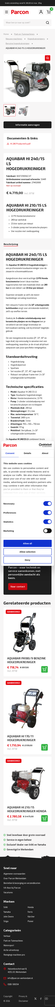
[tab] (11, 244)
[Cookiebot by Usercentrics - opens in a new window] (39, 445)
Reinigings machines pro (14, 955)
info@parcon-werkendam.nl (20, 978)
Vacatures (8, 892)
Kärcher (31, 916)
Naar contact (18, 586)
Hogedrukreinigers (36, 38)
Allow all (27, 543)
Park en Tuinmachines (24, 34)
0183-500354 (13, 984)
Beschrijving (11, 244)
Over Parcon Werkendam (15, 878)
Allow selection (27, 551)
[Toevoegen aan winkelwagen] (44, 669)
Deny (27, 560)
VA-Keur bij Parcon (12, 888)
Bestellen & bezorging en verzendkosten (22, 883)
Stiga (6, 921)
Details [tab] (27, 453)
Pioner (30, 921)
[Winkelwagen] (48, 12)
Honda (31, 907)
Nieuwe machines (14, 38)
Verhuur (7, 936)
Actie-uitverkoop (11, 950)
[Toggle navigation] (6, 12)
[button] (47, 58)
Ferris (30, 912)
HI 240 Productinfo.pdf (20, 144)
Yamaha (7, 912)
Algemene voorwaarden (14, 874)
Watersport (9, 945)
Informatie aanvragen (28, 124)
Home (6, 34)
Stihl (6, 907)
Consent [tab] (9, 453)
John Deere (9, 916)
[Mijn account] (41, 12)
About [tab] (45, 453)
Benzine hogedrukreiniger (17, 43)
